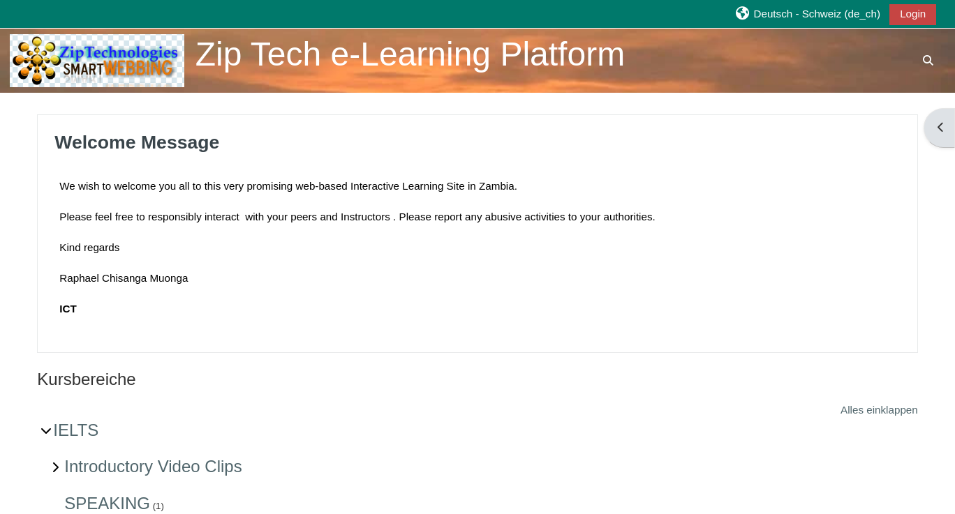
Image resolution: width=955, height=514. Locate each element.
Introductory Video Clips (153, 466)
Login (913, 14)
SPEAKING (107, 503)
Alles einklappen (879, 410)
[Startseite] (97, 60)
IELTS (75, 430)
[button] (807, 13)
